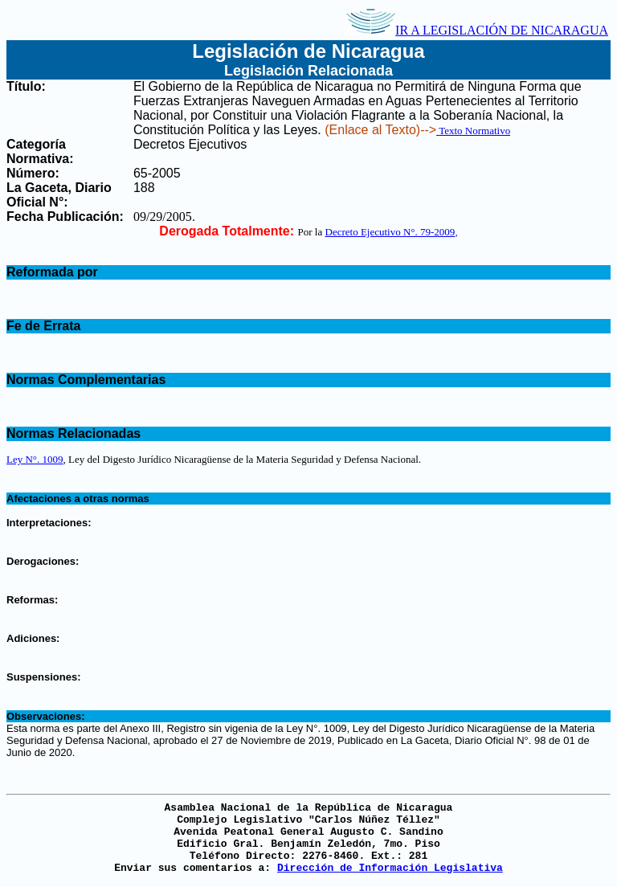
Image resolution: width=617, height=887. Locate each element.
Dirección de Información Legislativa (390, 868)
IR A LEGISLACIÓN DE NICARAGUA (477, 30)
